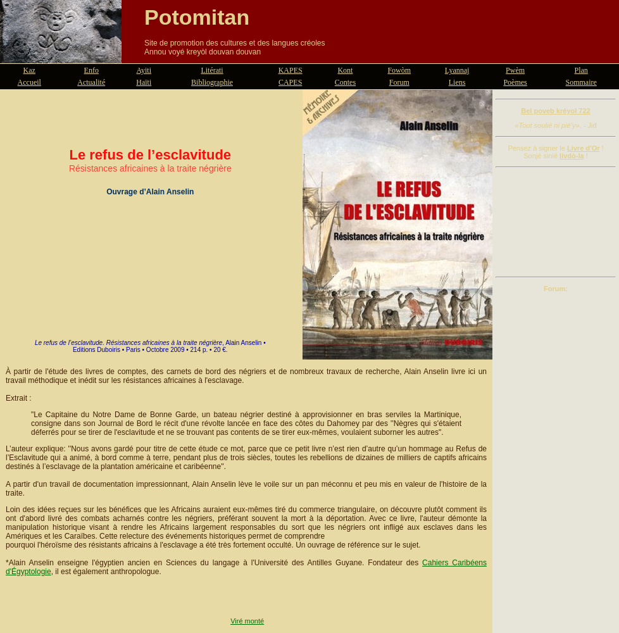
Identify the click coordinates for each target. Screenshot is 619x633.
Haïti (143, 82)
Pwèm (515, 70)
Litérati (212, 70)
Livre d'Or (583, 148)
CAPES (290, 82)
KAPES (290, 70)
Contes (345, 82)
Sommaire (581, 82)
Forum (399, 82)
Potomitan (196, 17)
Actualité (91, 82)
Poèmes (515, 82)
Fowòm (399, 70)
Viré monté (247, 621)
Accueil (29, 82)
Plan (581, 70)
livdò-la (572, 156)
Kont (345, 70)
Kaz (29, 70)
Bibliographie (212, 82)
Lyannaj (457, 70)
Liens (457, 82)
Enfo (91, 70)
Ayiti (143, 70)
